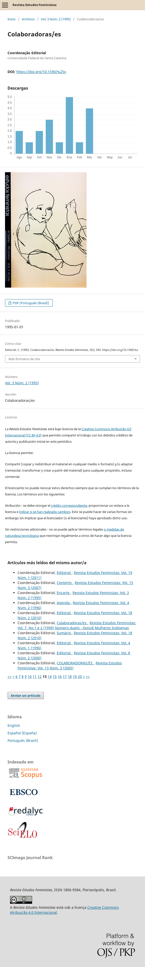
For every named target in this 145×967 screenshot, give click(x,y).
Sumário (64, 632)
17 (65, 676)
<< (10, 676)
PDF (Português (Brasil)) (30, 303)
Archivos (28, 19)
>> (88, 676)
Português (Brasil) (23, 740)
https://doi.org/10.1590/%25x (41, 71)
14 (50, 676)
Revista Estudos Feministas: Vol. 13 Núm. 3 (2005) (70, 665)
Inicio (12, 19)
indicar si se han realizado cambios (44, 511)
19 (75, 676)
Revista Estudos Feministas (34, 5)
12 (40, 676)
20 (80, 676)
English (14, 725)
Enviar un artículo (25, 695)
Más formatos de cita (24, 359)
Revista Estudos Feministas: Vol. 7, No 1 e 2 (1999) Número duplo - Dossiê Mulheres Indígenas (77, 625)
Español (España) (22, 733)
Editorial (64, 572)
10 (30, 676)
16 (60, 676)
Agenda (64, 602)
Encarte (63, 592)
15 (55, 676)
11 (35, 676)
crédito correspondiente (69, 505)
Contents (65, 582)
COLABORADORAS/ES (75, 663)
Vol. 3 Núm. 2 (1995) (56, 19)
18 (70, 676)
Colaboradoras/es (72, 622)
